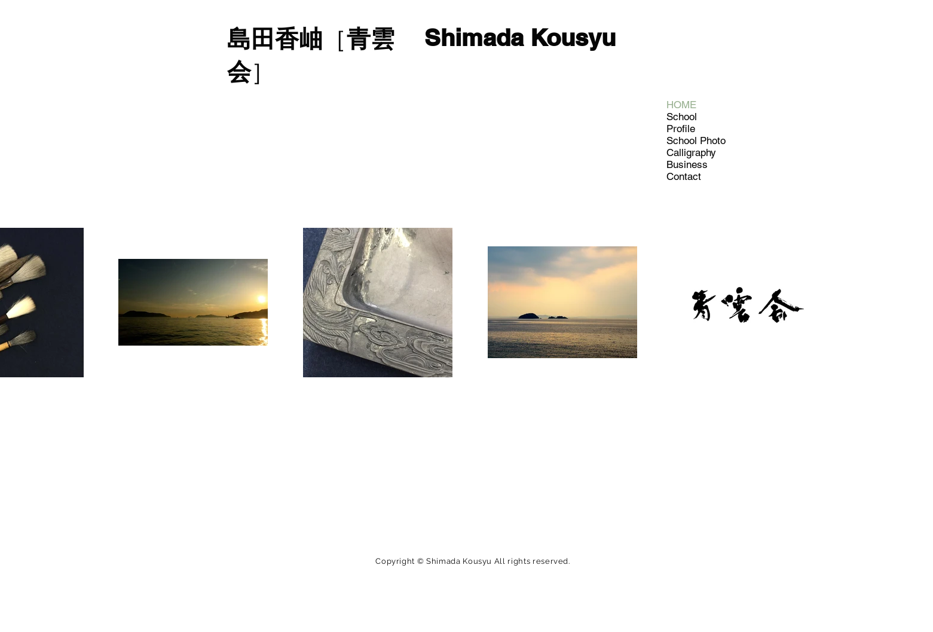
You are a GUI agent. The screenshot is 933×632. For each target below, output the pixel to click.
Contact (683, 176)
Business (687, 164)
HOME (681, 105)
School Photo (696, 140)
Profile (680, 129)
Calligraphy (691, 152)
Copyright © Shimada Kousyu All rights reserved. (472, 561)
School (681, 117)
